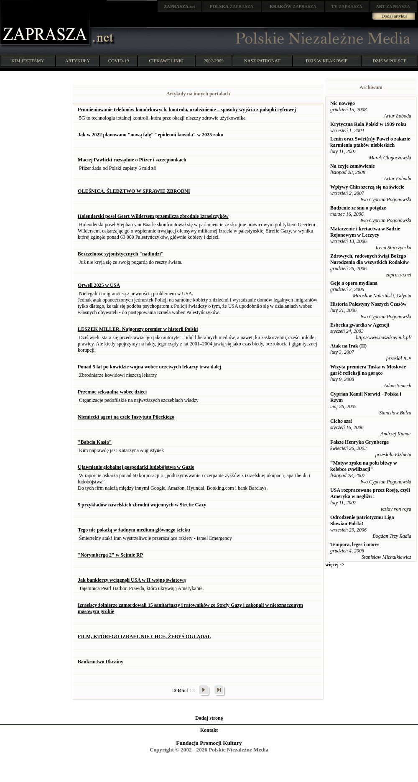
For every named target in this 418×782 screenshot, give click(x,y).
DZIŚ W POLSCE (389, 60)
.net (180, 6)
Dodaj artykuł (394, 15)
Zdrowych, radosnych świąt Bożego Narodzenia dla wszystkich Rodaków (369, 259)
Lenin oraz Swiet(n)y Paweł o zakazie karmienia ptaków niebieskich (370, 142)
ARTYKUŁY (77, 60)
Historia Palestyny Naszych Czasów (368, 304)
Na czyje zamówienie (352, 166)
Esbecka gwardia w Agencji (359, 325)
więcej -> (334, 564)
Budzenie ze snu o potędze (358, 208)
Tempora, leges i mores (354, 544)
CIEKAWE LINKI (166, 60)
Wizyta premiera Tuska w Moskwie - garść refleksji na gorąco (369, 370)
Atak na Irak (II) (348, 346)
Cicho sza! (341, 421)
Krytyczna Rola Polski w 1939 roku (368, 124)
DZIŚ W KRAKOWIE (327, 60)
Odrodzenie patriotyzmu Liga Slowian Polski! (362, 520)
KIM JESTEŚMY (27, 60)
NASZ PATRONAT (262, 60)
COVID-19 (118, 60)
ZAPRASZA (232, 6)
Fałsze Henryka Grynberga (359, 442)
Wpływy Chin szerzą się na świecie (367, 187)
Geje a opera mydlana (353, 283)
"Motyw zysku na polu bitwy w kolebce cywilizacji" (363, 466)
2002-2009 (214, 60)
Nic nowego (342, 103)
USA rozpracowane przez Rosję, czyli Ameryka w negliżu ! (370, 493)
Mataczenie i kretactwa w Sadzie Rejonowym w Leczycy (365, 232)
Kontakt (209, 730)
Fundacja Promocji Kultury (209, 743)
